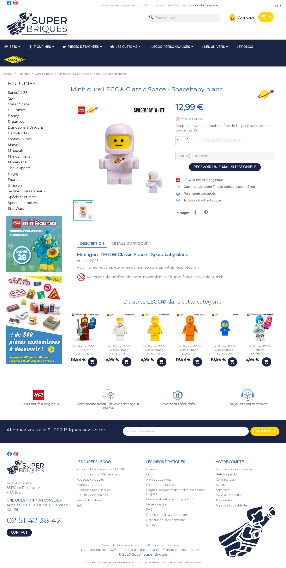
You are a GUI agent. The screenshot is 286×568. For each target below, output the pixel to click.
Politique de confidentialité (165, 520)
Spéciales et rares (22, 197)
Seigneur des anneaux (26, 191)
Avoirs (220, 485)
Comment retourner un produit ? (170, 499)
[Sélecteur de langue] (279, 5)
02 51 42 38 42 (34, 520)
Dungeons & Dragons (25, 127)
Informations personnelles (235, 469)
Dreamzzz (16, 122)
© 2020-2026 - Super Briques (143, 554)
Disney (13, 116)
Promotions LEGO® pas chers (98, 474)
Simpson (15, 185)
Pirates (13, 180)
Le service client (157, 504)
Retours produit (227, 474)
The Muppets (19, 168)
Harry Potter (18, 133)
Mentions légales (93, 550)
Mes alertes (224, 500)
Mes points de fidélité (231, 505)
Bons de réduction (229, 495)
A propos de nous (158, 479)
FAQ (149, 509)
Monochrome (19, 156)
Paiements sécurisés (161, 485)
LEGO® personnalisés (92, 495)
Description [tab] (92, 244)
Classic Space (18, 104)
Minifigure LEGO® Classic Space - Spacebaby (225, 350)
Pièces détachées (89, 500)
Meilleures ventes (89, 485)
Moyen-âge (17, 162)
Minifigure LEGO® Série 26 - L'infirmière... (260, 350)
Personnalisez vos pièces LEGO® (124, 5)
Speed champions (22, 203)
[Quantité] (180, 140)
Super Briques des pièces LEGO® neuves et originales (141, 545)
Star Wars (16, 209)
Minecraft (16, 151)
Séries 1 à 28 (18, 93)
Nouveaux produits (90, 479)
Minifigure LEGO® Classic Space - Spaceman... (120, 350)
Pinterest (206, 212)
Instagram (15, 2)
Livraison (152, 469)
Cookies (196, 550)
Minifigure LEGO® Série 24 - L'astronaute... (85, 350)
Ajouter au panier (218, 141)
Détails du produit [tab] (130, 244)
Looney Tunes (19, 139)
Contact (19, 532)
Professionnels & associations (171, 5)
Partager (195, 212)
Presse (151, 525)
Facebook (9, 2)
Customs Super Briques (93, 490)
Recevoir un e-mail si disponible (224, 167)
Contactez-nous (206, 5)
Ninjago (14, 174)
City (11, 98)
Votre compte (230, 462)
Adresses (222, 490)
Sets (79, 505)
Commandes (225, 479)
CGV (149, 474)
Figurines (22, 84)
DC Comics (16, 110)
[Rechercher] (183, 18)
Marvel (13, 145)
